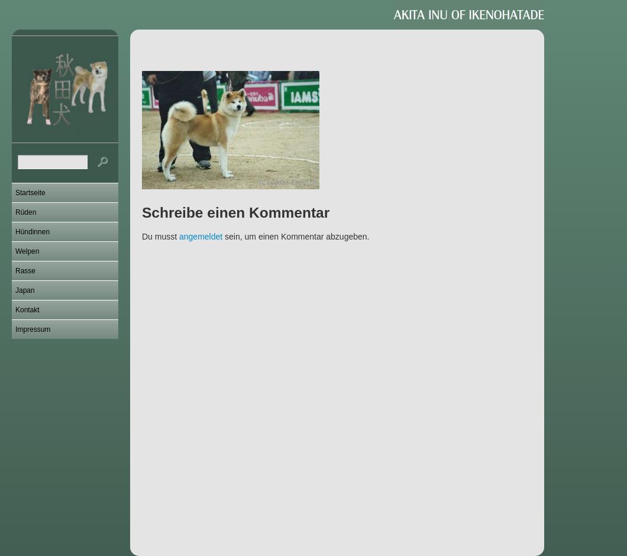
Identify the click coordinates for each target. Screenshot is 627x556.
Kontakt (27, 310)
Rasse (25, 271)
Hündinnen (32, 232)
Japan (25, 290)
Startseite (30, 193)
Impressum (32, 329)
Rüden (25, 212)
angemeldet (200, 236)
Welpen (27, 251)
